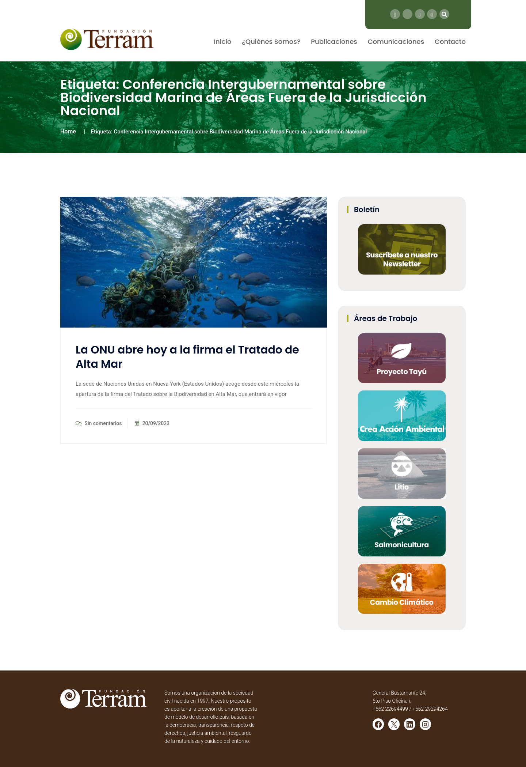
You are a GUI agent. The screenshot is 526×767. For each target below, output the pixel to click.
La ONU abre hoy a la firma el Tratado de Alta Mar (187, 357)
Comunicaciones (396, 41)
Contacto (450, 41)
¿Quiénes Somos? (271, 41)
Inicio (222, 41)
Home (68, 131)
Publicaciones (334, 41)
